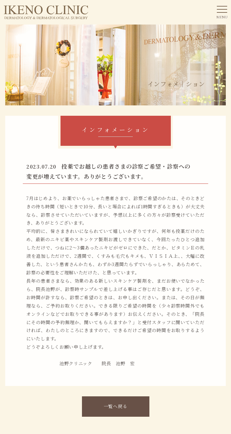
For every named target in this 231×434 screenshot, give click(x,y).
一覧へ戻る (116, 406)
